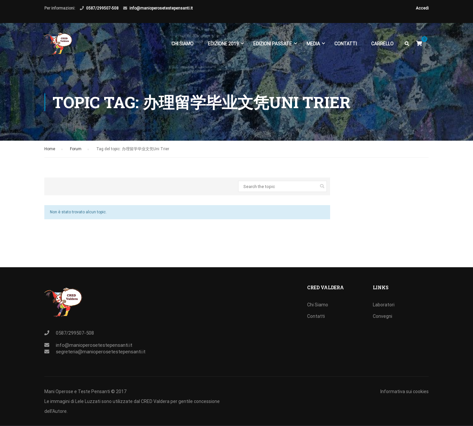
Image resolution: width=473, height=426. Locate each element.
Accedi (422, 8)
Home (49, 152)
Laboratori (383, 304)
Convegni (382, 316)
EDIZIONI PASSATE (272, 45)
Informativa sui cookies (404, 391)
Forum (75, 152)
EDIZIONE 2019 (223, 45)
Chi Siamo (182, 45)
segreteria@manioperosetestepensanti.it (101, 352)
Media (313, 45)
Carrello (382, 45)
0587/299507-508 (102, 8)
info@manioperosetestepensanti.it (161, 8)
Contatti (345, 45)
